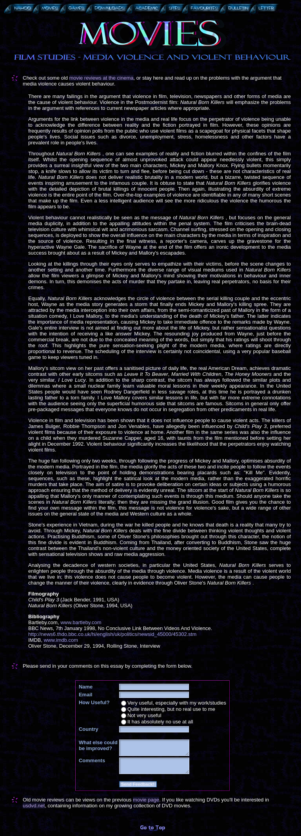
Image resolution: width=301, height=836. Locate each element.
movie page (146, 800)
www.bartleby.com (81, 622)
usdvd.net (34, 806)
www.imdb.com (61, 640)
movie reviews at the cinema (101, 78)
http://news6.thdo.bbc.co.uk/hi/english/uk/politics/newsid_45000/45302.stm (112, 634)
